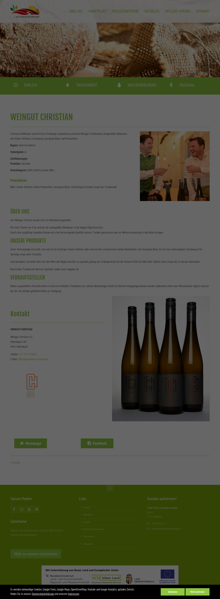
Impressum (73, 594)
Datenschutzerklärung (43, 594)
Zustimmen (172, 591)
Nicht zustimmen (197, 591)
